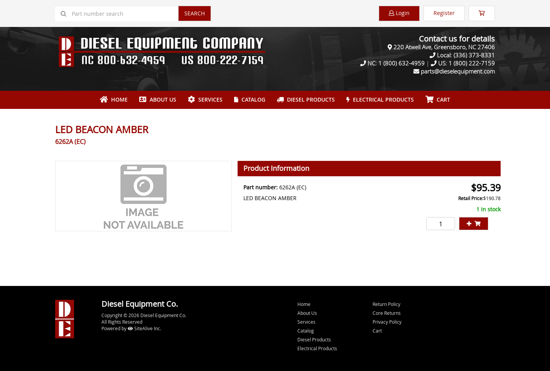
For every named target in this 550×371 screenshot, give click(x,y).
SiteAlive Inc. (144, 328)
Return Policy (386, 304)
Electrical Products (380, 99)
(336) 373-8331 (474, 55)
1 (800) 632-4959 (401, 63)
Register (444, 13)
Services (205, 99)
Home (114, 99)
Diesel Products (306, 99)
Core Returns (387, 313)
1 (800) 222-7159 (472, 63)
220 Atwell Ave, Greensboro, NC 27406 (444, 47)
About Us (157, 99)
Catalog (249, 99)
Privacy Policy (387, 322)
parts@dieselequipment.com (458, 71)
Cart (377, 331)
